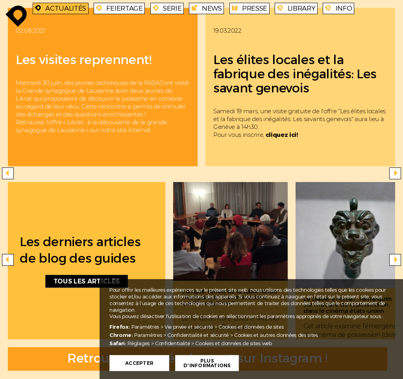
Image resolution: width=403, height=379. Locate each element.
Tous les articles (87, 281)
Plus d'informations (207, 363)
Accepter (139, 363)
